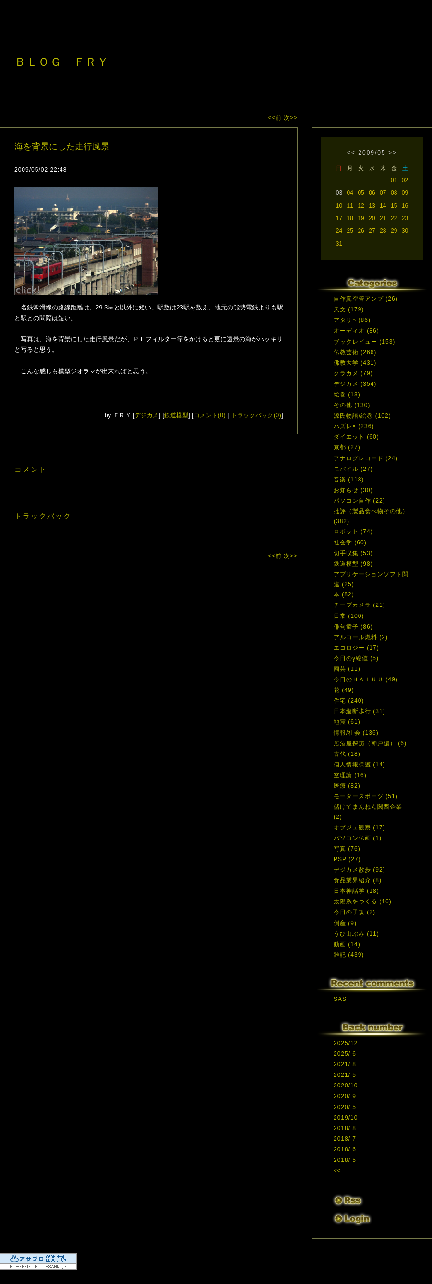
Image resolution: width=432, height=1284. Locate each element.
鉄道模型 (176, 415)
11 (350, 205)
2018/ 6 (345, 1149)
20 (372, 218)
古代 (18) (347, 754)
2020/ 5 (345, 1107)
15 (394, 205)
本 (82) (344, 594)
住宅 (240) (349, 700)
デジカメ (147, 415)
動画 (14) (347, 944)
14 (383, 205)
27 (372, 230)
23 (405, 218)
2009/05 (371, 152)
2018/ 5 (345, 1160)
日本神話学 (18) (356, 891)
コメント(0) (210, 415)
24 (339, 230)
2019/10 (346, 1117)
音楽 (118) (349, 479)
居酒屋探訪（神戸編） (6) (370, 743)
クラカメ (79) (353, 373)
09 (405, 192)
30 (405, 230)
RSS (348, 1201)
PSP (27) (347, 859)
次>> (291, 117)
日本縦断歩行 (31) (359, 711)
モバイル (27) (353, 469)
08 (394, 192)
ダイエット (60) (356, 436)
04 (350, 192)
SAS (340, 999)
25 (350, 230)
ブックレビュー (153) (364, 341)
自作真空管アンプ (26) (366, 299)
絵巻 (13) (347, 394)
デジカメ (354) (355, 384)
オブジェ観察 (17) (359, 827)
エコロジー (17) (356, 647)
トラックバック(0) (256, 415)
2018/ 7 (345, 1139)
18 (350, 218)
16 (405, 205)
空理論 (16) (350, 775)
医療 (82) (347, 785)
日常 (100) (349, 616)
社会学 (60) (350, 542)
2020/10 (346, 1085)
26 (361, 230)
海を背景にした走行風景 (61, 146)
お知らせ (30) (353, 490)
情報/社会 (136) (356, 732)
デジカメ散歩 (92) (359, 869)
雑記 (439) (349, 954)
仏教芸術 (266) (355, 352)
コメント (30, 469)
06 (372, 192)
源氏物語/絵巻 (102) (362, 415)
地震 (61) (347, 721)
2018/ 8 (345, 1128)
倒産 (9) (345, 923)
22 (394, 218)
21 (383, 218)
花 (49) (344, 690)
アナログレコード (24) (366, 458)
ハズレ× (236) (354, 426)
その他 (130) (352, 405)
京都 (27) (347, 447)
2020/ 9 (345, 1096)
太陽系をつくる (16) (363, 901)
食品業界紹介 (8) (358, 880)
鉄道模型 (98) (353, 563)
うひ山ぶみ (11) (356, 933)
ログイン (351, 1220)
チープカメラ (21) (359, 605)
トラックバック (43, 516)
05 (361, 192)
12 (361, 205)
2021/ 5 (345, 1075)
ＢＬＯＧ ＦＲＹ (61, 61)
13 (372, 205)
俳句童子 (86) (353, 626)
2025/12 (346, 1043)
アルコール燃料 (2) (361, 637)
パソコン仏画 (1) (358, 838)
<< (351, 152)
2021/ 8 (345, 1064)
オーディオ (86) (356, 330)
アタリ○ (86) (352, 320)
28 (383, 230)
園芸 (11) (347, 669)
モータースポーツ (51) (366, 796)
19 (361, 218)
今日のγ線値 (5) (356, 658)
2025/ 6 (345, 1053)
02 (405, 180)
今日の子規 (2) (354, 912)
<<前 (276, 117)
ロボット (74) (353, 531)
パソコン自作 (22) (359, 500)
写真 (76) (347, 848)
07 (383, 192)
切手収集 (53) (353, 553)
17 (339, 218)
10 (339, 205)
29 (394, 230)
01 (394, 180)
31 (339, 243)
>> (392, 152)
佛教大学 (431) (355, 362)
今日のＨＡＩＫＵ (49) (366, 679)
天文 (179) (349, 309)
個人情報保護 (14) (359, 764)
